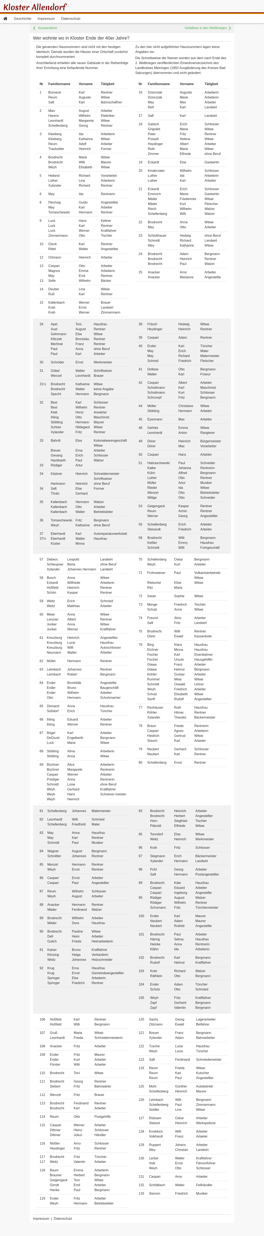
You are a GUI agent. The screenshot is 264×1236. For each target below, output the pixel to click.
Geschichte (22, 19)
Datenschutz (71, 19)
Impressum (46, 19)
